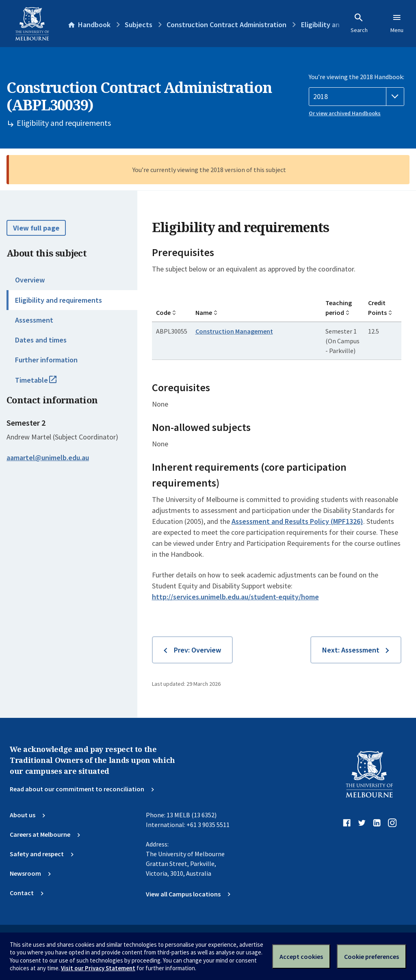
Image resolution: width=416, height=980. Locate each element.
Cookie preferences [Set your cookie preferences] (371, 956)
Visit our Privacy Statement (98, 968)
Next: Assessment (350, 650)
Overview (30, 279)
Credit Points (377, 308)
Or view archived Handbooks (345, 113)
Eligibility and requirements (58, 300)
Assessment (34, 320)
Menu (396, 23)
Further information (46, 359)
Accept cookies (301, 956)
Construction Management (234, 331)
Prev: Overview (197, 650)
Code (163, 312)
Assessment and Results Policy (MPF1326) (297, 521)
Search (359, 23)
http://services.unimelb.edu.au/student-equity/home (235, 596)
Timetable (44, 383)
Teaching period (338, 308)
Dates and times (41, 340)
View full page (36, 228)
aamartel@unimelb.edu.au (47, 457)
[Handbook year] (356, 97)
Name (203, 312)
